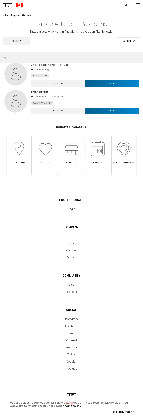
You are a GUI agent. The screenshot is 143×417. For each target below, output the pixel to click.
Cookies (71, 250)
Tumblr (71, 333)
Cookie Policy (72, 406)
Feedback (71, 291)
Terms (71, 236)
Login (71, 209)
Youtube (71, 368)
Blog (71, 284)
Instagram (71, 319)
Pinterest (71, 340)
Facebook (71, 326)
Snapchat (71, 347)
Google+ (71, 361)
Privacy (71, 243)
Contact (71, 257)
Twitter (71, 354)
